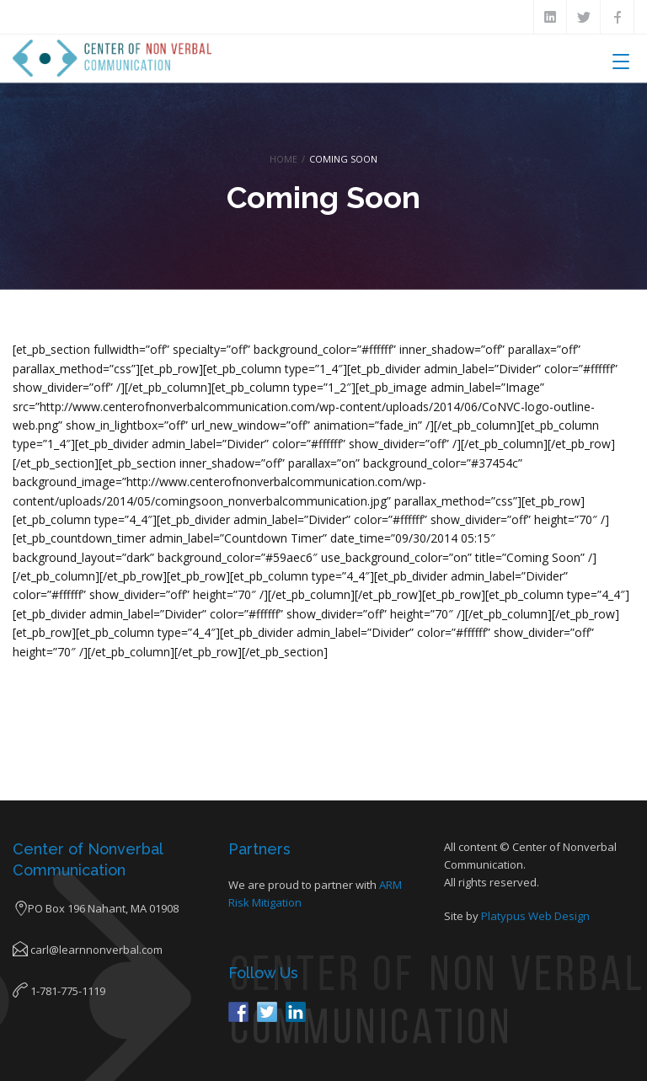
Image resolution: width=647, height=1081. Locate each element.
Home (283, 159)
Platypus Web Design (535, 915)
